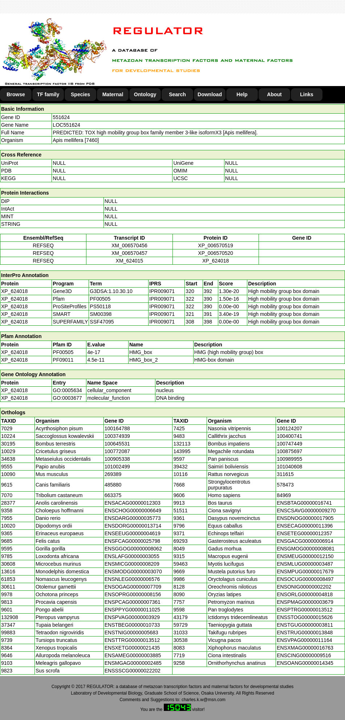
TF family (48, 94)
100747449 (289, 444)
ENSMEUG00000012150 (305, 556)
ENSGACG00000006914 (305, 541)
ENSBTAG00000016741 (304, 503)
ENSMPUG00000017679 (305, 571)
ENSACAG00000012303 (133, 503)
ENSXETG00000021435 (132, 648)
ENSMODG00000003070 (133, 571)
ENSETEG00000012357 (304, 533)
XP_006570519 (215, 245)
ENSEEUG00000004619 (133, 533)
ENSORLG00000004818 (305, 594)
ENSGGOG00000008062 (133, 549)
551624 (61, 117)
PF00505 (63, 352)
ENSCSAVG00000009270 (306, 510)
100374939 (117, 436)
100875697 (289, 451)
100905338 (117, 459)
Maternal (112, 94)
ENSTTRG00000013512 (132, 640)
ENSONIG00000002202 (304, 587)
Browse (16, 94)
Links (306, 94)
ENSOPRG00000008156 (133, 594)
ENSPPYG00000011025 (132, 610)
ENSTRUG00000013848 (305, 632)
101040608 (289, 466)
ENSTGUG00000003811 (305, 625)
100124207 (289, 428)
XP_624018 (215, 261)
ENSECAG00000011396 (305, 526)
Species (80, 94)
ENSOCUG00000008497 (305, 579)
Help (241, 94)
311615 (285, 474)
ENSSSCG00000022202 (133, 671)
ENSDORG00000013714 (133, 526)
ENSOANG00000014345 (305, 663)
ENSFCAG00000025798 (132, 541)
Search (177, 94)
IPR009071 (162, 291)
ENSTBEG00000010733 (132, 625)
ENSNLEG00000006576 (132, 579)
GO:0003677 (67, 398)
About (274, 94)
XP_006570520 (215, 253)
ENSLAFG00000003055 (132, 556)
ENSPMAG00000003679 (305, 602)
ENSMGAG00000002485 (133, 663)
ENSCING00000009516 (304, 655)
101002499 (117, 466)
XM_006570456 (129, 245)
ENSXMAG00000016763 (305, 648)
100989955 (289, 459)
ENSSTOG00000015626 (305, 617)
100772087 (117, 451)
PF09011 (63, 360)
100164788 (117, 428)
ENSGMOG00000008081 (305, 549)
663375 (113, 495)
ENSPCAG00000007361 (133, 602)
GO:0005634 (67, 390)
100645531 (117, 444)
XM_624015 (129, 261)
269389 (113, 474)
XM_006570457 (129, 253)
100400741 (289, 436)
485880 (113, 485)
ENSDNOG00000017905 (305, 518)
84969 (284, 495)
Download (210, 94)
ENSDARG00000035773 (133, 518)
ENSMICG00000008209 (132, 564)
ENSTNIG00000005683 (131, 632)
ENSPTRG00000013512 (304, 610)
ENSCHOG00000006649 (133, 510)
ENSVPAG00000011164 (304, 640)
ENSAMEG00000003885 (133, 655)
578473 (285, 485)
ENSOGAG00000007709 (133, 587)
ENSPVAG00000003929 (132, 617)
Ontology (145, 94)
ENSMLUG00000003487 (305, 564)
